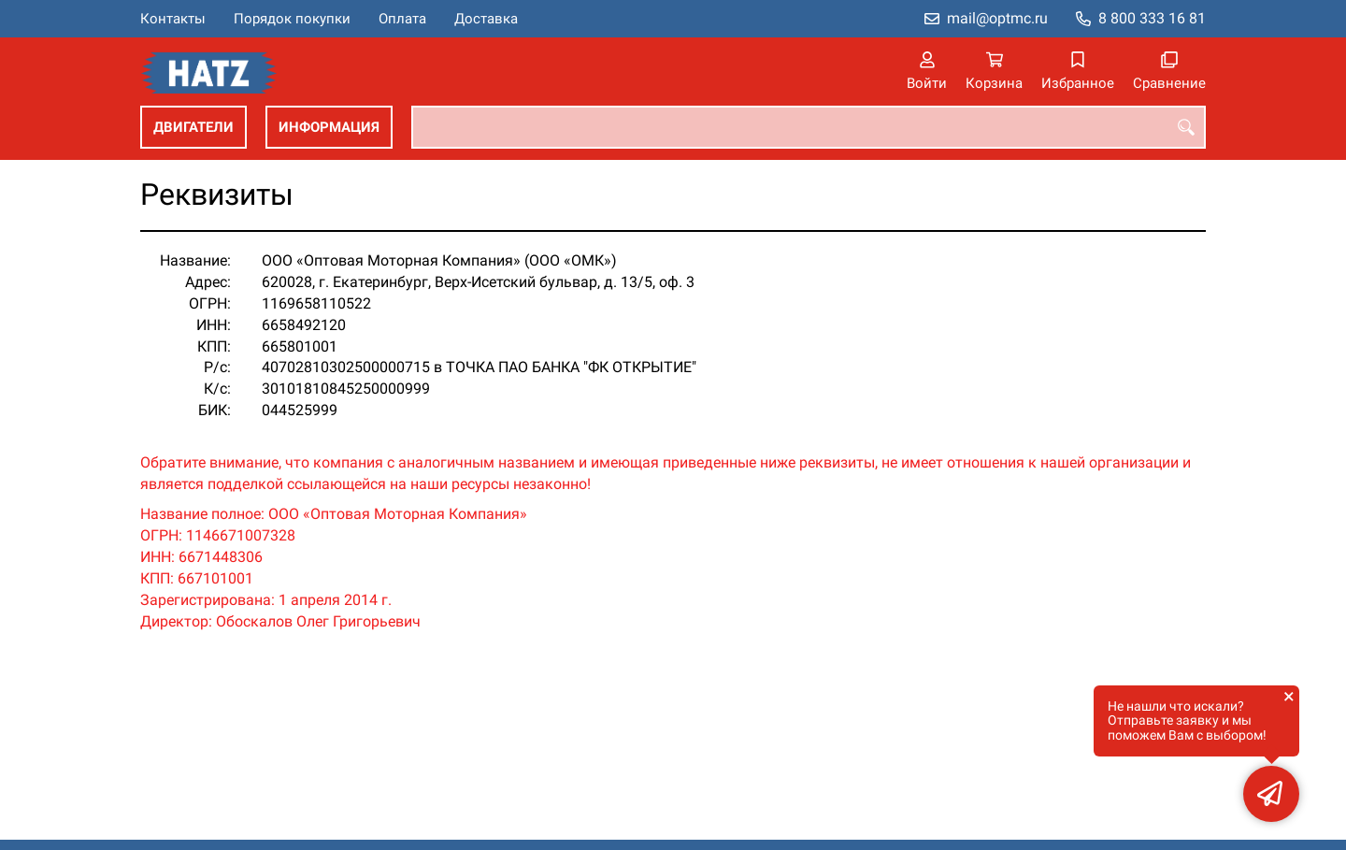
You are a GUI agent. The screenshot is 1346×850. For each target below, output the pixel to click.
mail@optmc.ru (997, 18)
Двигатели (193, 127)
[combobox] (808, 127)
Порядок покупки (292, 18)
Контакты (173, 18)
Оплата (402, 18)
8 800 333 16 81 (1152, 18)
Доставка (486, 18)
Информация (329, 127)
